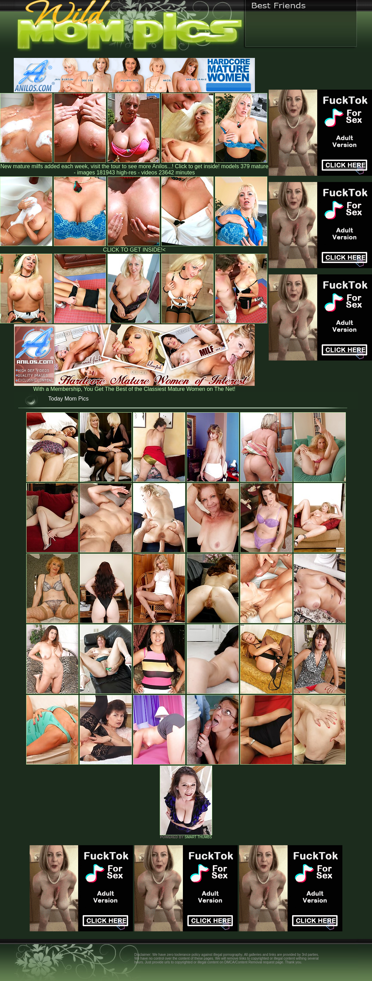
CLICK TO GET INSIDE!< (134, 250)
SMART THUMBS (198, 837)
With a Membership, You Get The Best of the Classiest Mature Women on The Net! (134, 386)
